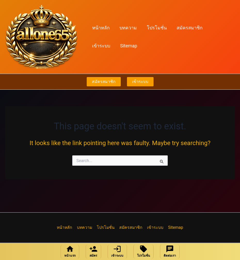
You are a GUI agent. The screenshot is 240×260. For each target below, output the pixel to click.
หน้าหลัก (100, 27)
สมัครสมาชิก (187, 27)
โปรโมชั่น (155, 27)
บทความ (127, 27)
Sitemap (100, 45)
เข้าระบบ (219, 27)
